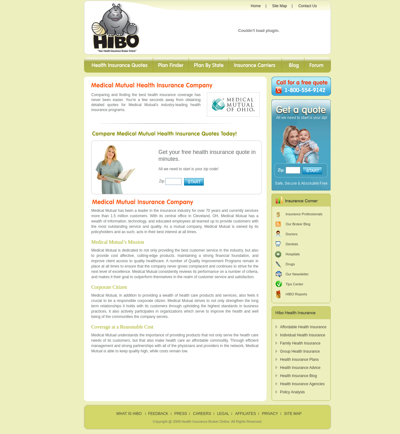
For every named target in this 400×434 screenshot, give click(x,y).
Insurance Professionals (304, 214)
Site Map (279, 6)
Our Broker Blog (298, 224)
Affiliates (245, 413)
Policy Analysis (292, 392)
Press (180, 413)
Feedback (158, 413)
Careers (202, 413)
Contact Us (307, 6)
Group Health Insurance (300, 351)
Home (256, 6)
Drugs (290, 264)
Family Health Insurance (300, 343)
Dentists (292, 244)
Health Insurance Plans (299, 359)
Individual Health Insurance (302, 335)
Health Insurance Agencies (302, 384)
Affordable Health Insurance (303, 327)
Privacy (270, 413)
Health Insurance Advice (300, 367)
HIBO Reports (296, 294)
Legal (223, 413)
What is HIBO (129, 413)
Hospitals (293, 254)
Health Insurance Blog (298, 376)
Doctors (292, 234)
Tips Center (294, 284)
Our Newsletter (297, 274)
